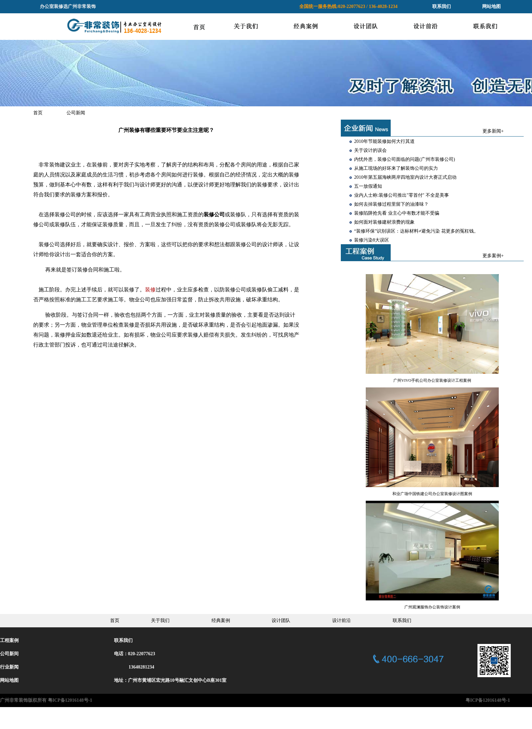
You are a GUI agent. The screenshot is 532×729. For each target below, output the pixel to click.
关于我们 (160, 620)
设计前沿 (341, 620)
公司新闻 (75, 112)
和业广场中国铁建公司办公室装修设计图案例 (432, 493)
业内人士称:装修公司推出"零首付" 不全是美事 (401, 195)
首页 (38, 112)
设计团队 (281, 620)
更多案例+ (493, 255)
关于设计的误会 (370, 150)
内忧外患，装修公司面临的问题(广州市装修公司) (404, 159)
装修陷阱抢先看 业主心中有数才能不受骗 (396, 213)
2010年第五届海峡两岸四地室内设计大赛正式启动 (405, 177)
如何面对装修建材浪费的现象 (384, 222)
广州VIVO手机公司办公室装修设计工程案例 (432, 380)
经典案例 (220, 620)
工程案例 (9, 640)
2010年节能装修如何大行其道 (384, 141)
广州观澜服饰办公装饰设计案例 (432, 607)
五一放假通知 (368, 186)
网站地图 (491, 6)
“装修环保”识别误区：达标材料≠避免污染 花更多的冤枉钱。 (416, 231)
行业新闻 (9, 667)
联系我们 (441, 6)
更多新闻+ (493, 131)
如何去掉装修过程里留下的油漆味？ (391, 204)
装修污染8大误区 (371, 240)
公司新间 (9, 653)
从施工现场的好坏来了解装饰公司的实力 (396, 168)
